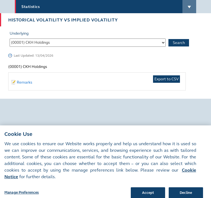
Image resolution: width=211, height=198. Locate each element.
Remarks (24, 82)
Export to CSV (166, 79)
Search (179, 42)
